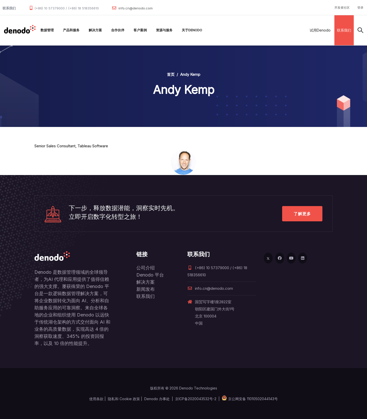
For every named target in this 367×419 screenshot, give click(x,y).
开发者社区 (342, 7)
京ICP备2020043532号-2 (195, 399)
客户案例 (140, 30)
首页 (171, 74)
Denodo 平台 (150, 275)
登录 (360, 7)
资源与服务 (164, 30)
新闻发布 (145, 289)
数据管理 (47, 30)
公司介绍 (145, 267)
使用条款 (96, 399)
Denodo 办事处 (157, 399)
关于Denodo (192, 30)
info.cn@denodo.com (136, 8)
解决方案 (95, 30)
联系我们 (344, 30)
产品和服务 (71, 30)
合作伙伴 (117, 30)
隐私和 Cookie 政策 (124, 399)
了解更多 (302, 213)
